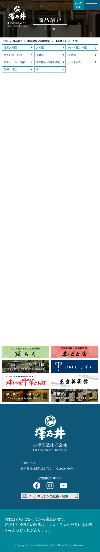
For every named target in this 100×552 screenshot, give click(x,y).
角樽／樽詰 (10, 69)
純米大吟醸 (10, 47)
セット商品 (74, 62)
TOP (6, 41)
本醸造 (40, 54)
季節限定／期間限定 (39, 41)
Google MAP (64, 468)
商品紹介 (18, 41)
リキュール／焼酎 (14, 62)
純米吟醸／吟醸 (77, 47)
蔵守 (38, 69)
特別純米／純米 (13, 54)
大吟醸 (40, 47)
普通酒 (72, 54)
